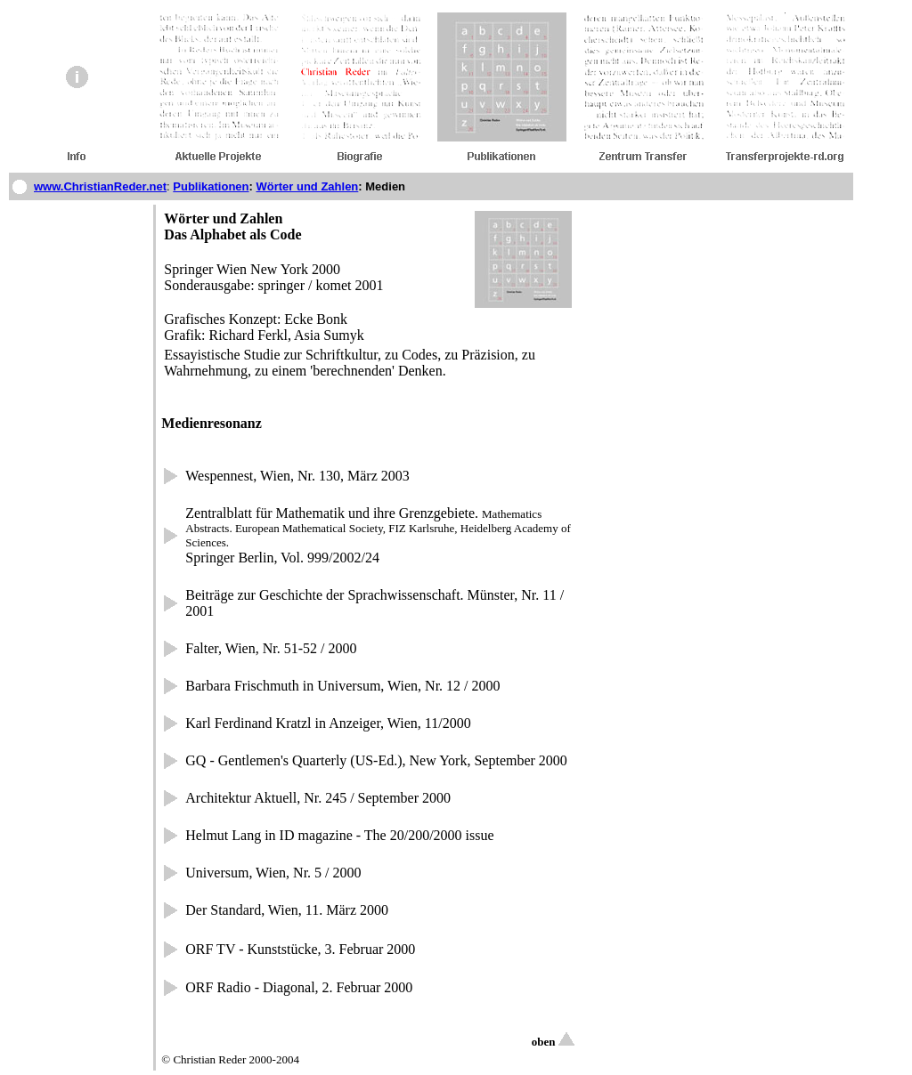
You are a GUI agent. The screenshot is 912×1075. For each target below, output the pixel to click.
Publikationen (210, 186)
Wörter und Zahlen (307, 186)
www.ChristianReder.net (100, 186)
